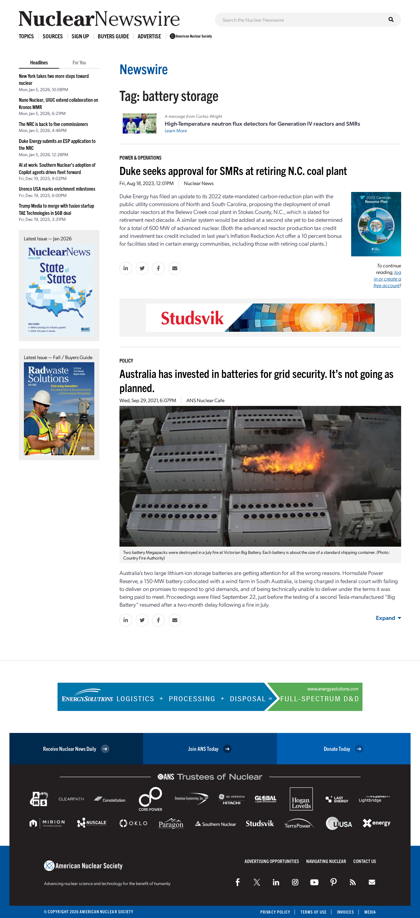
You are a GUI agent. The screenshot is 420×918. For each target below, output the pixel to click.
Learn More (176, 130)
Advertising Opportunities (272, 861)
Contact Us (364, 861)
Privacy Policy (275, 912)
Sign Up (80, 36)
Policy (126, 360)
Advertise (149, 36)
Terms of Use (314, 912)
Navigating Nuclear (326, 861)
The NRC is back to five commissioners (53, 124)
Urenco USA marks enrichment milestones (57, 188)
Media (370, 912)
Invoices (345, 912)
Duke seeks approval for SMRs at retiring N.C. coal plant (233, 170)
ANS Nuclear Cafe (205, 400)
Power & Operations (140, 157)
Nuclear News (198, 183)
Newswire (143, 68)
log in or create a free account (387, 278)
